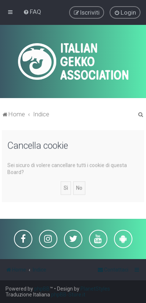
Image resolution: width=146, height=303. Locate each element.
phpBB (42, 289)
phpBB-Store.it (68, 295)
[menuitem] (32, 11)
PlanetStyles (95, 289)
